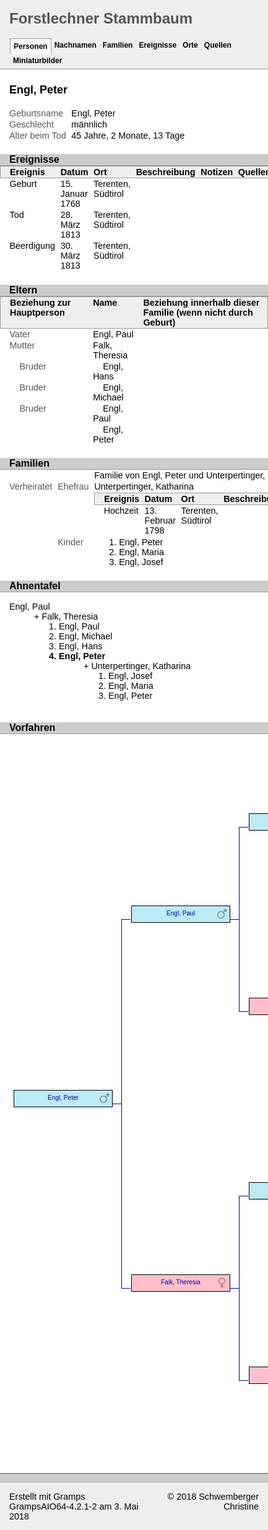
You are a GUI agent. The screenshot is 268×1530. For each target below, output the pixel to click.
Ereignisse (157, 45)
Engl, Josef (141, 562)
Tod (17, 215)
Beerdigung (33, 246)
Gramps (69, 1497)
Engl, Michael (108, 392)
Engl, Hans (108, 371)
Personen (31, 46)
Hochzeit (121, 511)
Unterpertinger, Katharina (144, 486)
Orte (190, 45)
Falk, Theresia (110, 350)
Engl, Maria (141, 552)
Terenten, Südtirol (112, 189)
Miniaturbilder (37, 60)
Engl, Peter (108, 434)
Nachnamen (75, 45)
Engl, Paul (113, 334)
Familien (118, 45)
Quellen (217, 45)
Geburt (23, 184)
